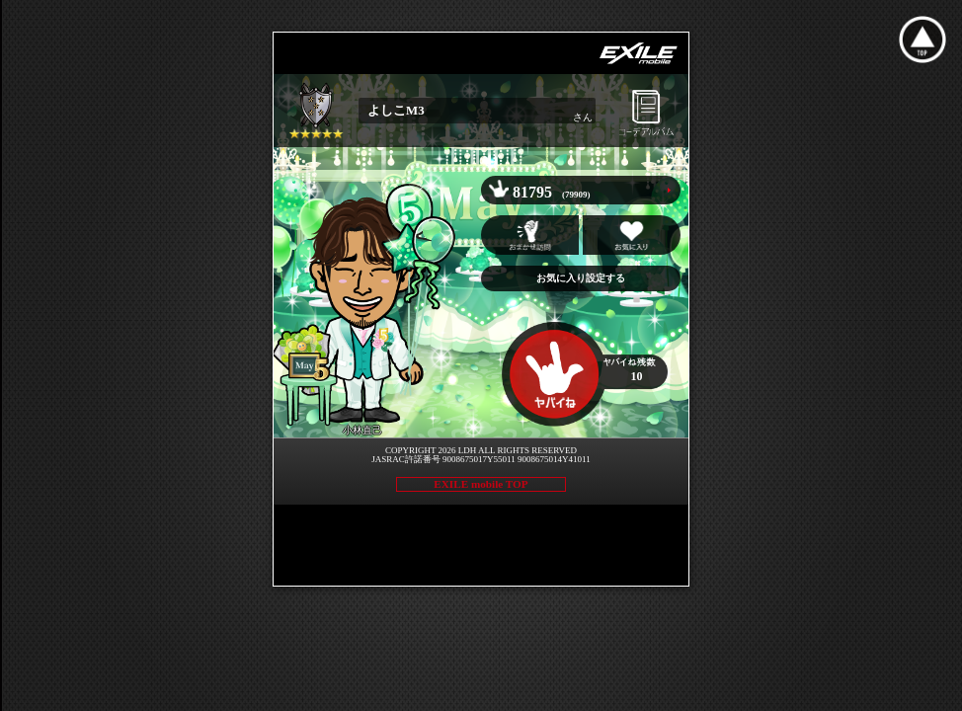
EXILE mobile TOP (480, 484)
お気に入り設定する (580, 278)
